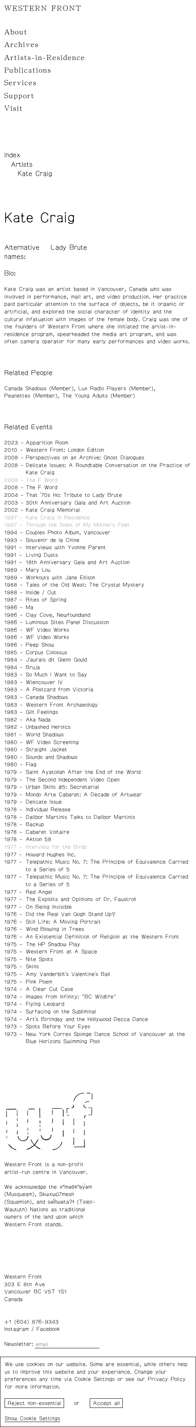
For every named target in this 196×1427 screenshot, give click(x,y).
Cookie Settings (40, 1418)
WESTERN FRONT (43, 8)
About (16, 32)
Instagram (16, 1329)
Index (12, 155)
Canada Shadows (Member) (39, 388)
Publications (27, 70)
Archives (21, 45)
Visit (13, 108)
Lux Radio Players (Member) (115, 388)
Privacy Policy (167, 1379)
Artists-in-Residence (44, 58)
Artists (22, 164)
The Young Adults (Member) (98, 395)
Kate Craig (35, 173)
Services (20, 83)
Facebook (48, 1329)
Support (19, 96)
